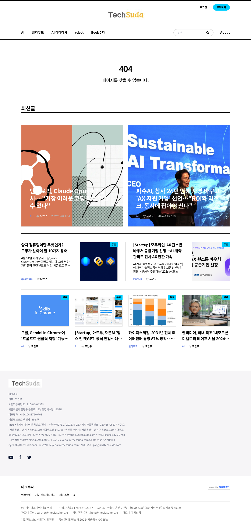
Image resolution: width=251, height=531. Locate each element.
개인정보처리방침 (45, 495)
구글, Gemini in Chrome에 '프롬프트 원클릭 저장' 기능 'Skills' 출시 (43, 339)
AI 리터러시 (59, 32)
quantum (26, 278)
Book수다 (98, 32)
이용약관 (26, 495)
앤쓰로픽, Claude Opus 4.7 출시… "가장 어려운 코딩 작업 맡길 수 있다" (69, 199)
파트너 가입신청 (132, 512)
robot (79, 32)
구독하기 (221, 7)
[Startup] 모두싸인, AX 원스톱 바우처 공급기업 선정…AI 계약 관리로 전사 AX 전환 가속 (157, 251)
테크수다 (27, 487)
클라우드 (38, 32)
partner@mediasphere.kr (52, 512)
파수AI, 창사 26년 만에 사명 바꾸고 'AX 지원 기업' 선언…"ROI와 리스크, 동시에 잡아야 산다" (178, 199)
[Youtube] (10, 457)
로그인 (203, 7)
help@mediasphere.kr (104, 512)
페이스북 (64, 495)
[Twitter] (29, 457)
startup (137, 278)
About (225, 32)
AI (22, 32)
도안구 (43, 216)
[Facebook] (20, 457)
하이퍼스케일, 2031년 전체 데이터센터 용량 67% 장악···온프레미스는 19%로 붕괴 (152, 339)
